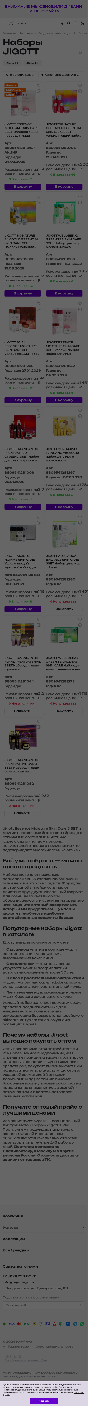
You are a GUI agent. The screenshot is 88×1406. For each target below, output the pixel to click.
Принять (44, 1401)
